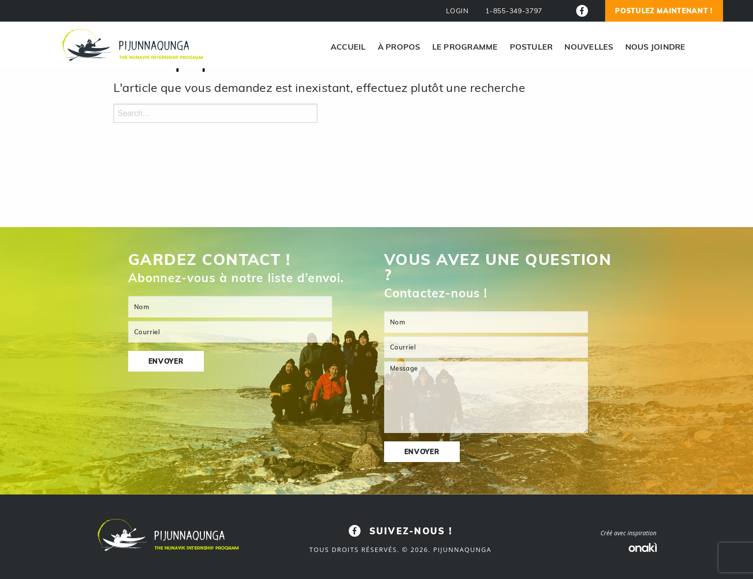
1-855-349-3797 (513, 11)
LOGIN (457, 11)
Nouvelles (588, 47)
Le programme (465, 47)
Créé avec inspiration (628, 533)
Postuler (531, 47)
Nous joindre (655, 47)
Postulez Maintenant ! (664, 10)
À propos (399, 47)
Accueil (348, 47)
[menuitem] (348, 46)
